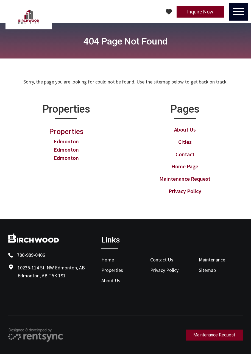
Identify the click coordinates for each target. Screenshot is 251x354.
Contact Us (161, 260)
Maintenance (212, 260)
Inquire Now (200, 12)
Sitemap (207, 270)
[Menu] (238, 12)
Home (107, 260)
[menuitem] (123, 260)
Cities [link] (185, 141)
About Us (110, 280)
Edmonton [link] (66, 141)
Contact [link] (184, 154)
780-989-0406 (26, 255)
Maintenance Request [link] (184, 178)
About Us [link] (185, 129)
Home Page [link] (184, 166)
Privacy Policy (164, 270)
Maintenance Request (214, 335)
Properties (112, 270)
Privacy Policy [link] (185, 191)
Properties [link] (66, 131)
